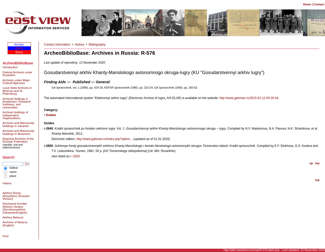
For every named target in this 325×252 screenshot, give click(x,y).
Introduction (10, 67)
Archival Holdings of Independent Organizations (15, 115)
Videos (7, 183)
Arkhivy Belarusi (13, 217)
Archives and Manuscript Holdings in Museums (18, 132)
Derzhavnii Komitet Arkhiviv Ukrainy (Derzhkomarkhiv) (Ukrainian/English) (15, 208)
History (79, 44)
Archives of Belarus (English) (15, 224)
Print (5, 236)
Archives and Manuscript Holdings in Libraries (18, 124)
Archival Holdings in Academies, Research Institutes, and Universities (17, 103)
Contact (319, 4)
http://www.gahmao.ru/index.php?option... (104, 139)
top (317, 163)
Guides (51, 115)
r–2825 (75, 156)
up (311, 163)
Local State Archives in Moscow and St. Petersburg (17, 90)
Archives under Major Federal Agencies (16, 82)
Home (307, 4)
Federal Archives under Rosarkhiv (17, 74)
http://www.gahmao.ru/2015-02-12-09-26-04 (249, 98)
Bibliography (97, 44)
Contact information (57, 44)
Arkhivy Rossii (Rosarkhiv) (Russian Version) (16, 195)
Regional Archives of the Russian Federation (18, 140)
